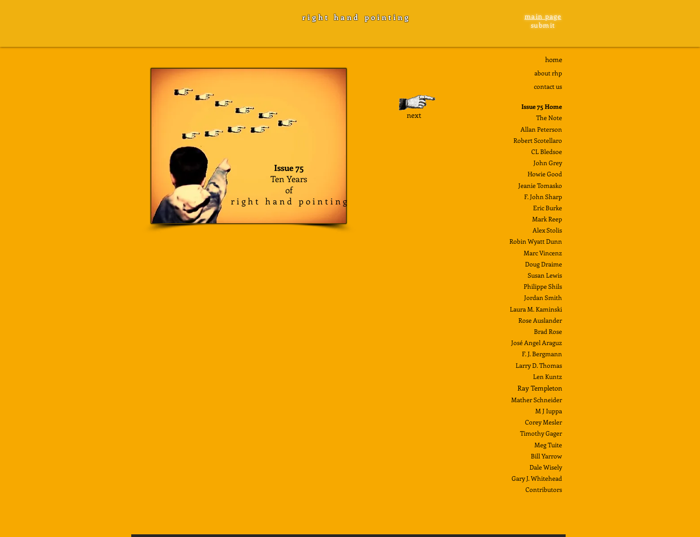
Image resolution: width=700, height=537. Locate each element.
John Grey (547, 162)
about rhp (548, 73)
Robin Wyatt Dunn (535, 241)
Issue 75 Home (541, 106)
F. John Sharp (543, 196)
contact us (548, 86)
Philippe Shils (543, 286)
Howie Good (545, 174)
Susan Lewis (545, 275)
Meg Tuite (548, 445)
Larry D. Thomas (539, 365)
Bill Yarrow (546, 456)
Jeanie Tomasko (540, 185)
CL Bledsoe (546, 151)
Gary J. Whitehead (537, 478)
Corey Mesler (543, 422)
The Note (549, 117)
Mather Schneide (535, 399)
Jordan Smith (543, 297)
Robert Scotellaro (537, 140)
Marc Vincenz (543, 253)
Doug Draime (543, 264)
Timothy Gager (541, 433)
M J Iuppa (548, 411)
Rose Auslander (540, 320)
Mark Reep (547, 219)
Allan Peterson (541, 129)
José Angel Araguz (536, 342)
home (553, 59)
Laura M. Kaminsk (535, 309)
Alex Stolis (547, 230)
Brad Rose (548, 331)
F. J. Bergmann (542, 354)
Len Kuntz (547, 376)
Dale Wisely (545, 467)
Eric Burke (547, 208)
